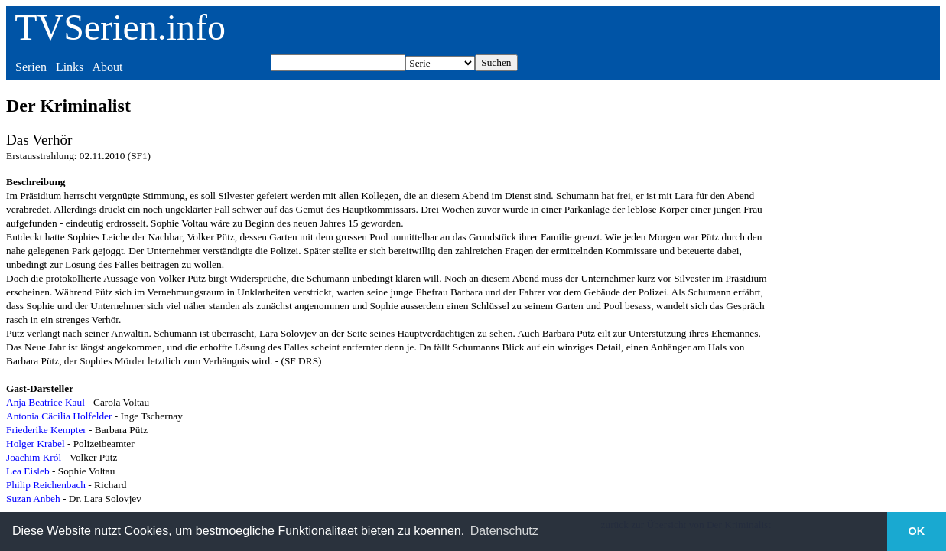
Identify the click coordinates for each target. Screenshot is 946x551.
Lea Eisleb (28, 471)
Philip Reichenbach (46, 485)
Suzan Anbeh (33, 498)
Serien (31, 66)
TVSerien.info (120, 27)
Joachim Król (33, 457)
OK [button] (917, 531)
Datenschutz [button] (504, 530)
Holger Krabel (35, 443)
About (107, 66)
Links (69, 66)
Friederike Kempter (46, 429)
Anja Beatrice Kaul (45, 402)
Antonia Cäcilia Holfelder (59, 416)
